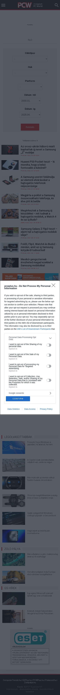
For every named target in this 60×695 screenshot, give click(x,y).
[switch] (49, 345)
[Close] (54, 286)
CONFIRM (18, 399)
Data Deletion (13, 409)
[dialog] (30, 348)
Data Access (29, 409)
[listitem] (30, 338)
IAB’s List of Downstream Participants (34, 329)
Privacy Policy (46, 409)
